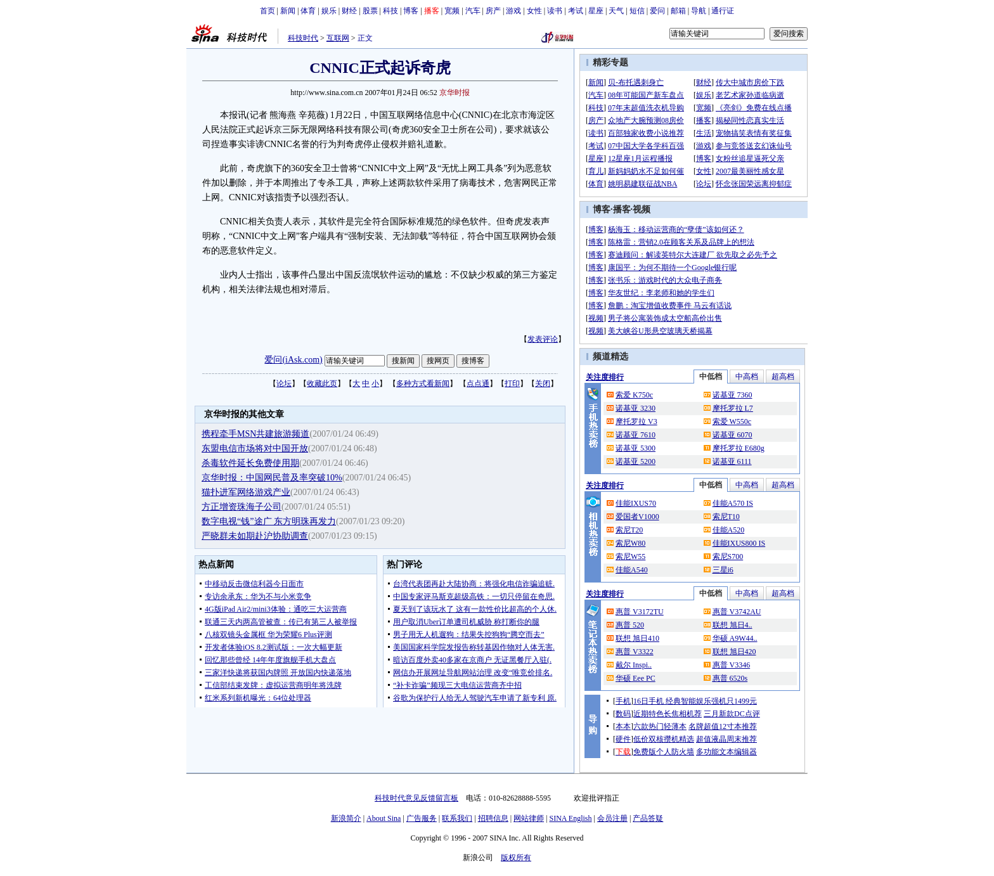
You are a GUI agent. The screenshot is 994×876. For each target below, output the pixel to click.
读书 (554, 10)
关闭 (542, 383)
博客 (410, 10)
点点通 (478, 383)
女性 (534, 10)
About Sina (383, 818)
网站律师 (528, 818)
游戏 (513, 10)
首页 (267, 10)
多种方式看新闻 (422, 383)
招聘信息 (493, 818)
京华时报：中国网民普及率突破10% (272, 477)
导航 (698, 10)
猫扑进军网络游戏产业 (246, 492)
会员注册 (612, 818)
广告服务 (421, 818)
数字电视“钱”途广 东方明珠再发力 (269, 521)
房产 (493, 10)
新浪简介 (346, 818)
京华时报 (454, 92)
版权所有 (516, 857)
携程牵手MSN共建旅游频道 (255, 434)
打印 (512, 383)
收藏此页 (322, 383)
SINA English (570, 818)
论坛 (284, 383)
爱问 (657, 10)
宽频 (452, 10)
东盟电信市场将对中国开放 (255, 448)
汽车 (473, 10)
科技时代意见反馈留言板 (416, 798)
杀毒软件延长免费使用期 (250, 463)
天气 (616, 10)
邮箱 (678, 10)
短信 (637, 10)
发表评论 (542, 339)
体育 (308, 10)
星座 (596, 10)
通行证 (722, 10)
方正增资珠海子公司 (241, 507)
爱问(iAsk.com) (293, 359)
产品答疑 (648, 818)
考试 (575, 10)
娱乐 (329, 10)
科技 (390, 10)
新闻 (287, 10)
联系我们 (457, 818)
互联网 (337, 38)
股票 (370, 10)
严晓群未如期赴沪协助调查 (255, 536)
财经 (349, 10)
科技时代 (303, 38)
